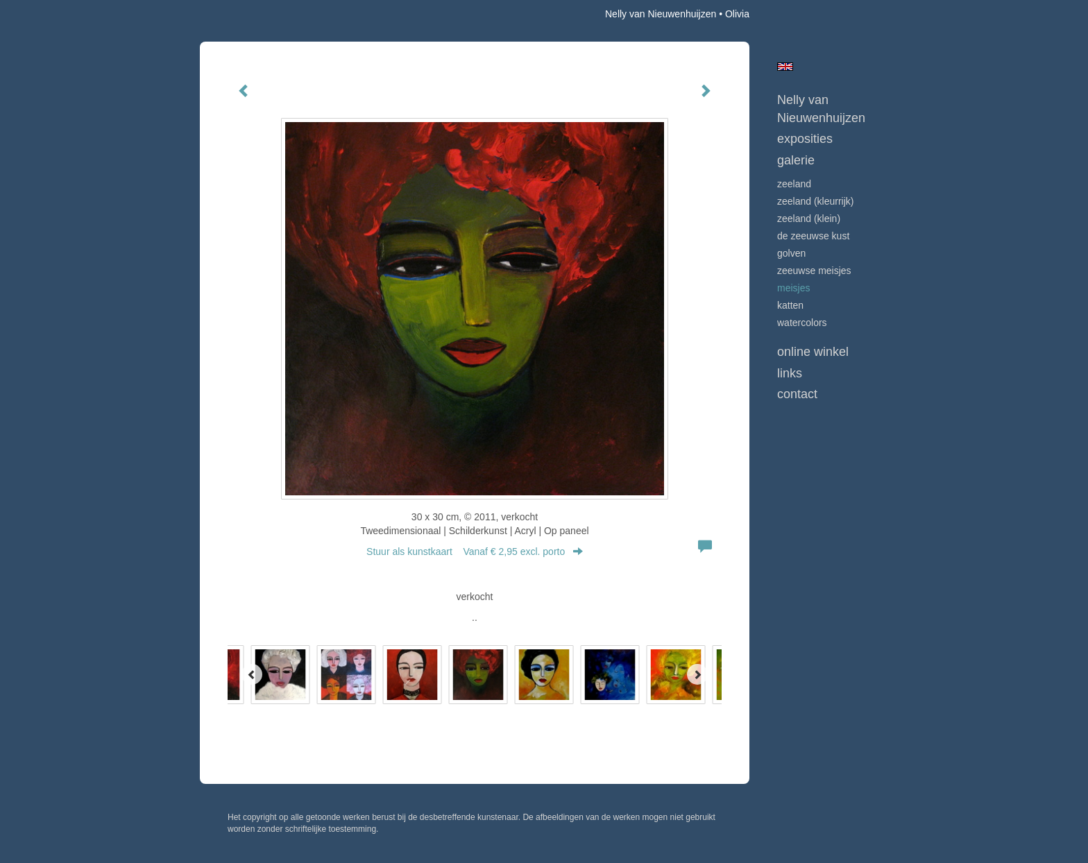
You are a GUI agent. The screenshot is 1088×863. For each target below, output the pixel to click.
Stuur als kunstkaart (474, 551)
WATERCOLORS (802, 322)
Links (789, 373)
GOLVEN (791, 253)
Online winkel (813, 352)
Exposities (805, 139)
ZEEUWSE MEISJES (814, 270)
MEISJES (793, 287)
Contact (797, 394)
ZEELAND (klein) (808, 218)
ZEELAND (794, 183)
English (785, 66)
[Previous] (251, 674)
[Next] (697, 674)
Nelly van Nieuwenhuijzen (660, 13)
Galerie (796, 160)
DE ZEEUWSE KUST (813, 235)
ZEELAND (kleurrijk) (815, 201)
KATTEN (790, 305)
